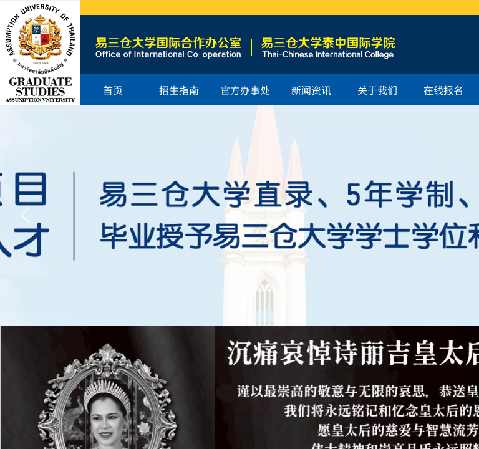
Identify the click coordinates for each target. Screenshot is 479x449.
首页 (113, 89)
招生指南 (179, 89)
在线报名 (443, 89)
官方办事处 (245, 89)
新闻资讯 (311, 89)
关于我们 (377, 89)
